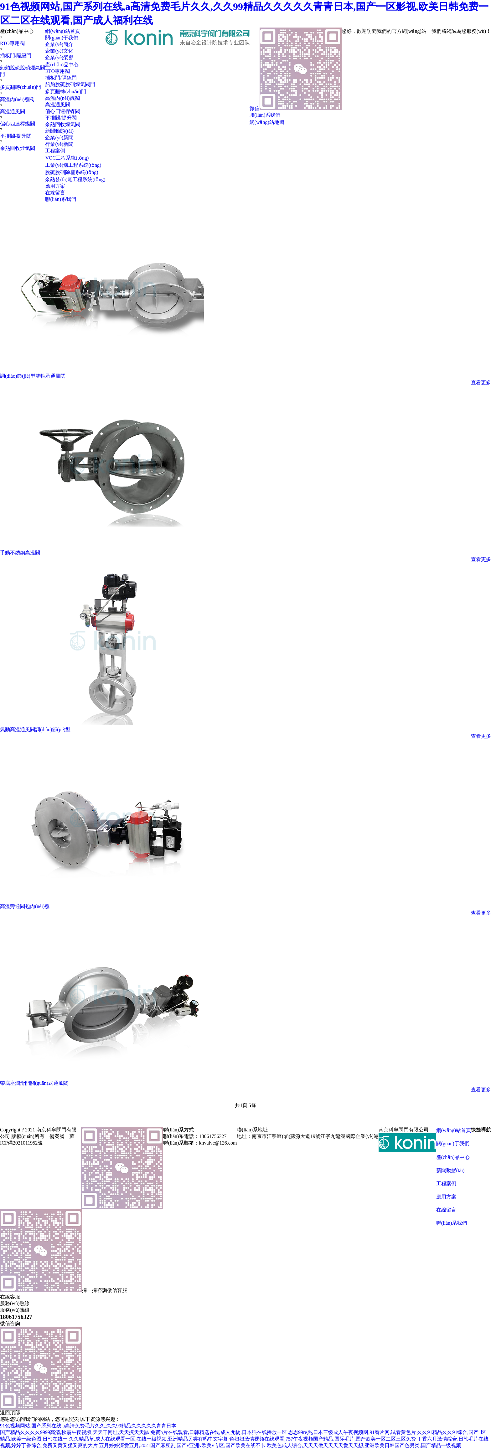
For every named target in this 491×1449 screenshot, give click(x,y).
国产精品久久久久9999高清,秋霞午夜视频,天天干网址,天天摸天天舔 (74, 1432)
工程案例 (446, 1183)
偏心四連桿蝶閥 (17, 123)
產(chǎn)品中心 (453, 1157)
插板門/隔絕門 (15, 55)
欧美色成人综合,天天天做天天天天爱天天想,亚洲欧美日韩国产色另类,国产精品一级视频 (364, 1445)
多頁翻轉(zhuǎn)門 (20, 87)
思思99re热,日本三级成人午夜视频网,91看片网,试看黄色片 (352, 1432)
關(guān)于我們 (452, 1143)
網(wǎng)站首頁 (453, 1130)
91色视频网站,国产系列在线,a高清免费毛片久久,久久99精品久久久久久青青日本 (88, 1425)
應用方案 (446, 1196)
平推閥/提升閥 (15, 136)
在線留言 (446, 1209)
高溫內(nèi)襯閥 (17, 99)
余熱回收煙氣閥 (17, 148)
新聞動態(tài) (450, 1170)
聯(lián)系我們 (451, 1223)
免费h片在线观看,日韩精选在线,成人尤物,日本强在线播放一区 (218, 1432)
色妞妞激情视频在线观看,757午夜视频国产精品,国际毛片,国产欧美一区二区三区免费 (322, 1438)
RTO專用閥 (12, 43)
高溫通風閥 (12, 111)
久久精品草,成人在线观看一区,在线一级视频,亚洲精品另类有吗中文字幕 (148, 1438)
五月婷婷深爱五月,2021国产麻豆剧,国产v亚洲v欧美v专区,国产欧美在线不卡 (182, 1445)
